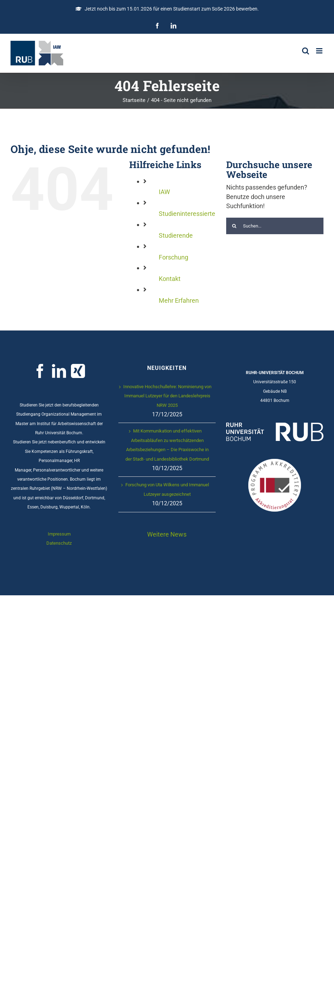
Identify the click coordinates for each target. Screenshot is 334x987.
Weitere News (166, 534)
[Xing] (78, 371)
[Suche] (234, 226)
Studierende (176, 235)
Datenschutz (59, 543)
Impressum (59, 534)
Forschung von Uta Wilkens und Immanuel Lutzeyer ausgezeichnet (167, 489)
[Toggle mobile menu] (319, 51)
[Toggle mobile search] (305, 51)
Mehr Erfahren (179, 300)
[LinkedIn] (59, 371)
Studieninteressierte (187, 213)
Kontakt (170, 278)
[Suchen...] (274, 226)
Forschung (173, 257)
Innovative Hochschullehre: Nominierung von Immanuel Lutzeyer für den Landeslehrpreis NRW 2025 (167, 396)
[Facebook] (40, 371)
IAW (164, 192)
